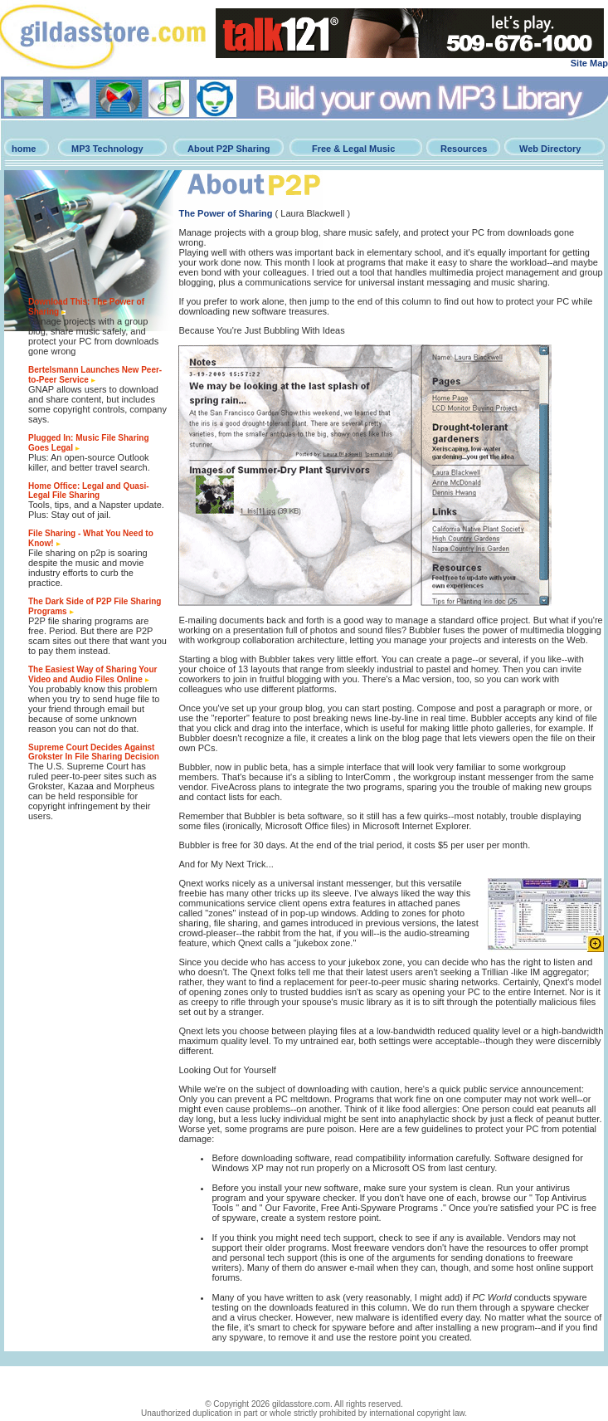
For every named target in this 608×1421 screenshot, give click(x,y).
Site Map (589, 63)
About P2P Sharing (228, 149)
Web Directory (550, 149)
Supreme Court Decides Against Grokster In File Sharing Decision (93, 752)
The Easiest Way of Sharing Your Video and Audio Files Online (92, 674)
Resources (463, 149)
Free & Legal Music (353, 149)
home (24, 149)
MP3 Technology (107, 149)
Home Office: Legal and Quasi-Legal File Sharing (88, 490)
